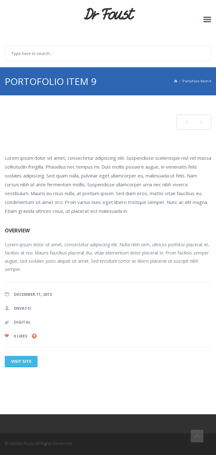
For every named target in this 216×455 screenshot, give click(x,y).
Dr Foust (108, 15)
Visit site (21, 361)
